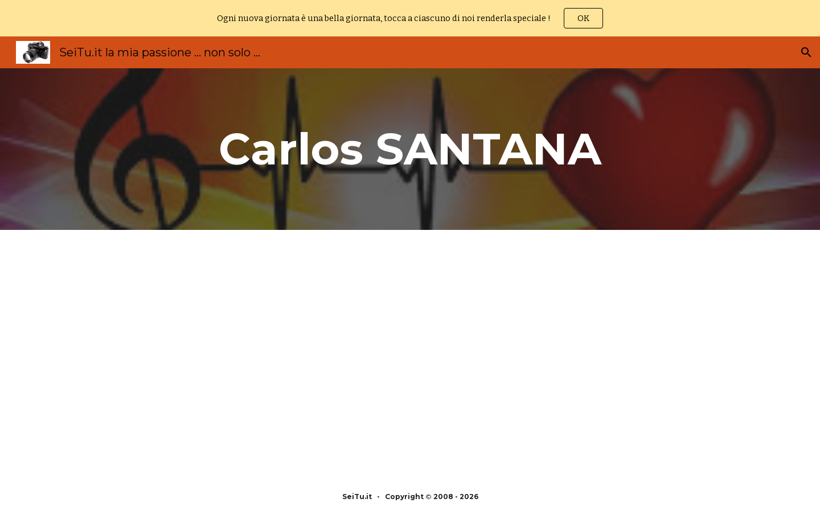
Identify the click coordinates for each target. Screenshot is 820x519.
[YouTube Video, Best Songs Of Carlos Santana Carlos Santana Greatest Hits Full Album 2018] (579, 352)
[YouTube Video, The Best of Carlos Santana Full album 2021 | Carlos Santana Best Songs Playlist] (241, 352)
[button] (806, 52)
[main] (410, 149)
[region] (410, 18)
